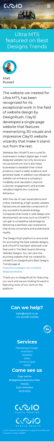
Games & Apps (27, 361)
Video (27, 358)
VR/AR (27, 365)
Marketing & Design (27, 348)
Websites (27, 355)
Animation (27, 351)
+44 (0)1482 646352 (27, 317)
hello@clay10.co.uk (27, 313)
